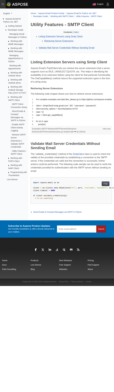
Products (34, 260)
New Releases (65, 260)
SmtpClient (78, 154)
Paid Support (93, 265)
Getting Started (15, 26)
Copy (106, 184)
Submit (101, 229)
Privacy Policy (64, 281)
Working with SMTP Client (61, 16)
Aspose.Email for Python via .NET (81, 13)
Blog (33, 269)
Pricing (91, 260)
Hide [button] (76, 32)
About (90, 269)
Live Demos (12, 179)
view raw (106, 129)
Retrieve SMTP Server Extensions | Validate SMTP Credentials (18, 141)
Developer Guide (15, 30)
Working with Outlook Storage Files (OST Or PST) (17, 90)
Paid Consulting (9, 269)
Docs (4, 265)
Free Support (65, 265)
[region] (71, 112)
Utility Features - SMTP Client (89, 16)
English (98, 4)
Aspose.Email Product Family (51, 13)
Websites (63, 269)
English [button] (6, 13)
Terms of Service (77, 281)
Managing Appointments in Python (15, 58)
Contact (88, 281)
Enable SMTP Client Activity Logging (18, 127)
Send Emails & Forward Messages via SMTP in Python (56, 212)
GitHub (82, 132)
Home (33, 13)
